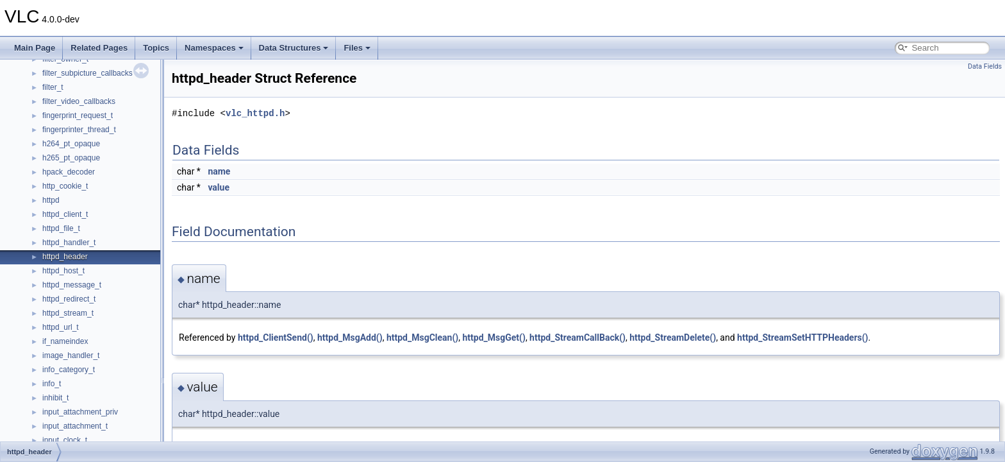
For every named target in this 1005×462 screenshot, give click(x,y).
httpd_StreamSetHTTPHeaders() (802, 337)
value (218, 187)
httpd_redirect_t (69, 299)
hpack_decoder (68, 171)
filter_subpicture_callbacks (87, 73)
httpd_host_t (63, 270)
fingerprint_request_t (77, 115)
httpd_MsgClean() (422, 337)
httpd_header (65, 256)
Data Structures (294, 48)
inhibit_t (55, 397)
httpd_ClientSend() (275, 337)
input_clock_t (64, 440)
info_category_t (68, 369)
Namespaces (214, 48)
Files (357, 48)
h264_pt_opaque (71, 143)
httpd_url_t (60, 327)
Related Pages (99, 48)
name (219, 171)
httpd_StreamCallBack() (577, 337)
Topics (156, 48)
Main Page (34, 48)
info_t (51, 383)
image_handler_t (70, 355)
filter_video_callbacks (78, 101)
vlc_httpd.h (255, 113)
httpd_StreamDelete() (672, 337)
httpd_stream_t (68, 313)
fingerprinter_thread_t (79, 129)
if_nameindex (65, 341)
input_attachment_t (75, 426)
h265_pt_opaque (71, 157)
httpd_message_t (71, 284)
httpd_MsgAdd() (350, 337)
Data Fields (985, 66)
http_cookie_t (65, 186)
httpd (51, 200)
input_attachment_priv (80, 411)
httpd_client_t (65, 214)
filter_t (52, 87)
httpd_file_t (61, 228)
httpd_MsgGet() (493, 337)
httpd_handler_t (69, 242)
